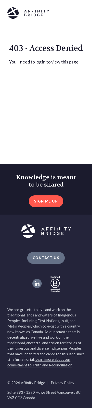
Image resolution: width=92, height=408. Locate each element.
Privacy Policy (62, 382)
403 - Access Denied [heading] (46, 48)
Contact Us (46, 258)
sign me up (46, 201)
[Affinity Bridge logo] (46, 13)
